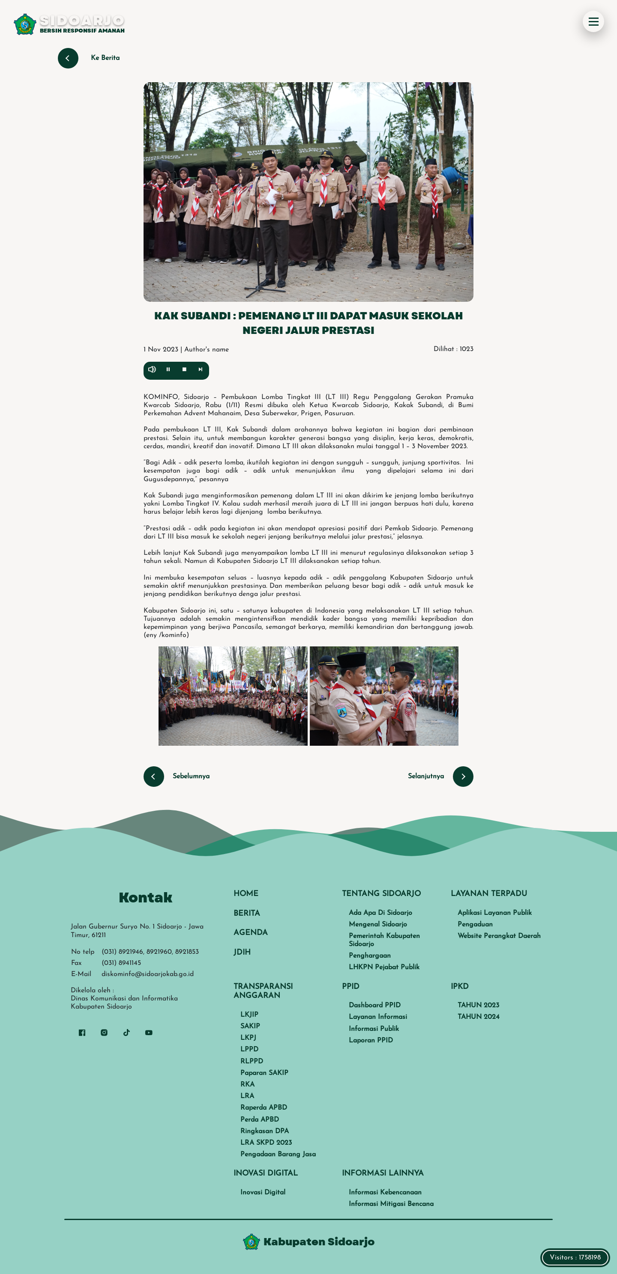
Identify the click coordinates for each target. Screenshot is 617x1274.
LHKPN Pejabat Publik (384, 967)
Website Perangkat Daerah (499, 936)
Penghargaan (370, 956)
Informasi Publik (374, 1029)
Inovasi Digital (262, 1192)
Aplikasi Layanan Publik (495, 913)
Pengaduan (475, 924)
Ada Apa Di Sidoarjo (380, 913)
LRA (247, 1096)
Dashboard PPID (375, 1005)
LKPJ (248, 1038)
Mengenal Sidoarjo (378, 924)
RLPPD (251, 1061)
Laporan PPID (371, 1040)
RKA (247, 1084)
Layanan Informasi (378, 1017)
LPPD (249, 1049)
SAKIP (250, 1026)
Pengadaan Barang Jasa (278, 1154)
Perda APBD (259, 1119)
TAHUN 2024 (479, 1017)
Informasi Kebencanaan (385, 1192)
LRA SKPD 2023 (266, 1143)
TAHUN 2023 (478, 1005)
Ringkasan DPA (264, 1131)
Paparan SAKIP (264, 1073)
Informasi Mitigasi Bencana (391, 1204)
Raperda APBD (263, 1107)
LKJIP (249, 1015)
